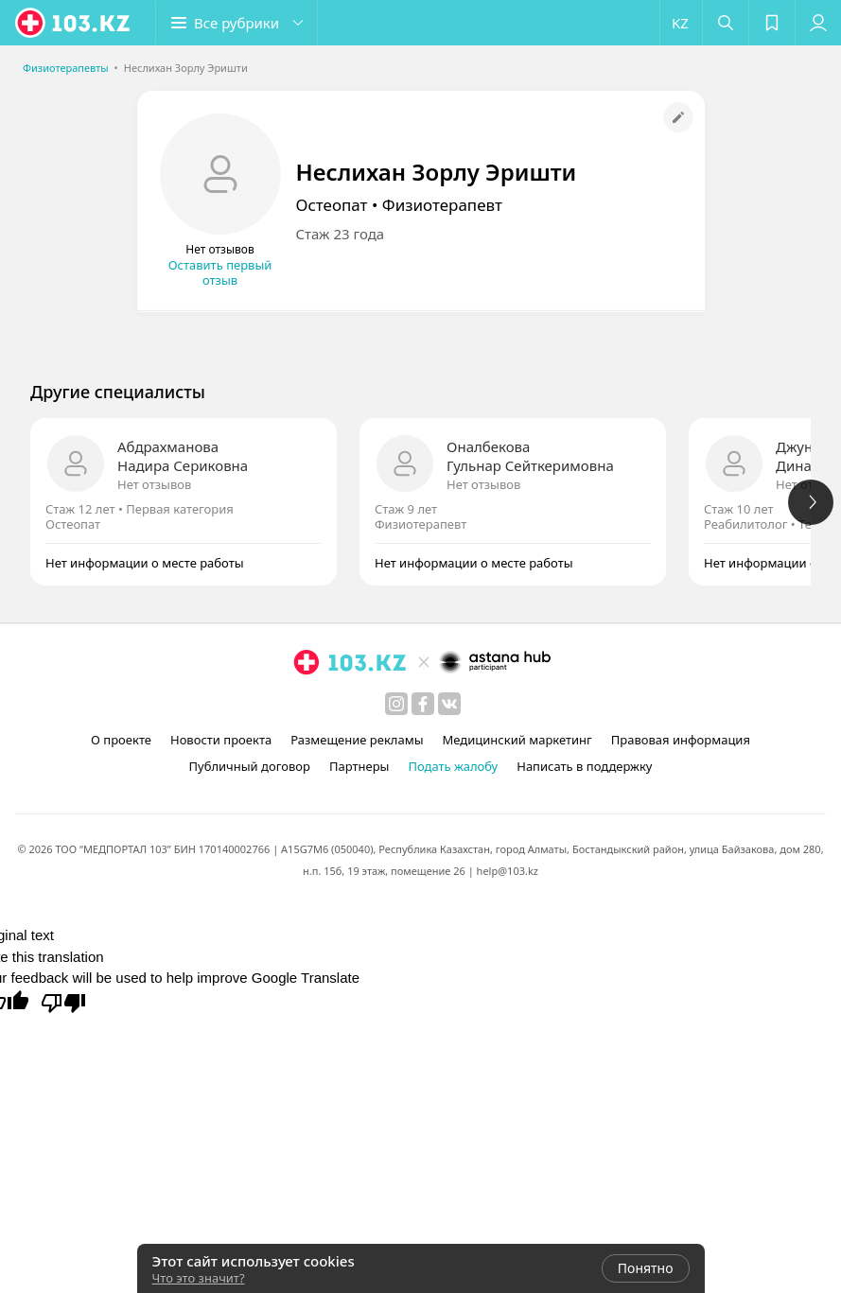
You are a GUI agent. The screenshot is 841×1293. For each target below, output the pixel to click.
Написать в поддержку (584, 766)
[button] (236, 22)
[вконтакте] (449, 703)
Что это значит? (198, 1277)
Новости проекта (221, 739)
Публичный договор (248, 766)
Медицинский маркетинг (517, 739)
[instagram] (396, 703)
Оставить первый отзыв (220, 272)
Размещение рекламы (356, 739)
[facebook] (423, 703)
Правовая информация (680, 739)
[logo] (73, 23)
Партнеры (359, 766)
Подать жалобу (453, 766)
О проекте (121, 739)
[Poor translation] (63, 1001)
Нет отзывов (154, 484)
